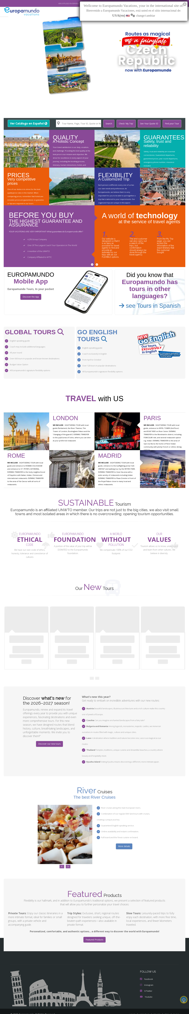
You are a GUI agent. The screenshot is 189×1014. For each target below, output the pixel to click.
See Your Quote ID (150, 123)
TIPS (167, 1005)
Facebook (146, 969)
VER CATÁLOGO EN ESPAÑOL (62, 3)
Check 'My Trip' (128, 123)
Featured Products (94, 930)
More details (124, 836)
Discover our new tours (49, 740)
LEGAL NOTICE (131, 1009)
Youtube (146, 987)
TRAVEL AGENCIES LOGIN (108, 1009)
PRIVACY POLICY (150, 1009)
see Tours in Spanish (150, 305)
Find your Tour (172, 123)
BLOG (176, 1005)
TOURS (157, 1005)
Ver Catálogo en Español (28, 123)
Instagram (146, 975)
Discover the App (31, 296)
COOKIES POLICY (170, 1009)
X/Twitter (146, 981)
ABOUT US (145, 1005)
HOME (133, 1005)
